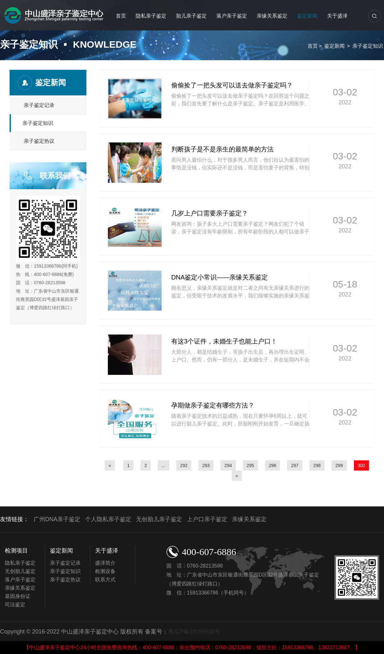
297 (294, 465)
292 (184, 465)
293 (206, 465)
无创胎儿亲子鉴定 (159, 519)
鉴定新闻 (307, 16)
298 (317, 465)
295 (250, 465)
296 (272, 465)
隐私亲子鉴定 (151, 16)
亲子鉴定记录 (39, 105)
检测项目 (16, 550)
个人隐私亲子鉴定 (108, 519)
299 (339, 465)
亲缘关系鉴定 (272, 16)
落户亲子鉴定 (231, 16)
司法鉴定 (15, 604)
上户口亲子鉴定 (207, 519)
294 (228, 465)
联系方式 (105, 579)
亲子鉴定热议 (39, 141)
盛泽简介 (105, 563)
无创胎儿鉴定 (20, 571)
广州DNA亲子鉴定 (57, 519)
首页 (121, 16)
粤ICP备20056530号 (194, 631)
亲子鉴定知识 (367, 46)
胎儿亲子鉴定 (191, 16)
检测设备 (105, 571)
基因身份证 (17, 596)
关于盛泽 (337, 16)
